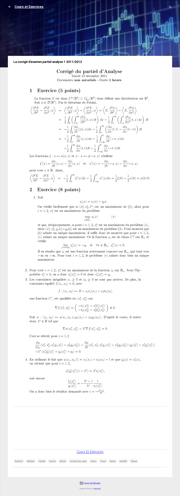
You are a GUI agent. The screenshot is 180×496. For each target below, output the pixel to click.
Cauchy (52, 461)
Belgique (31, 461)
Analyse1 (19, 461)
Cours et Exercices (29, 7)
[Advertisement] (90, 34)
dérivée (62, 461)
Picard (103, 461)
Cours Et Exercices (90, 452)
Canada (41, 461)
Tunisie (134, 461)
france (93, 461)
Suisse (113, 461)
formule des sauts (78, 461)
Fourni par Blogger (90, 483)
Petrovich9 (97, 489)
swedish (123, 461)
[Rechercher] (170, 7)
